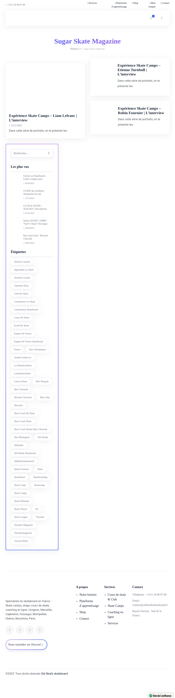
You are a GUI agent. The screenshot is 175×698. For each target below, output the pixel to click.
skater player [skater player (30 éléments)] (20, 527)
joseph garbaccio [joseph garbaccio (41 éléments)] (22, 376)
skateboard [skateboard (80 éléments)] (19, 496)
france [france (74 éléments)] (17, 368)
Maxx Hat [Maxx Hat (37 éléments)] (45, 416)
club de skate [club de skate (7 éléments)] (21, 312)
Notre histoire (88, 613)
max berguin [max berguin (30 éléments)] (42, 400)
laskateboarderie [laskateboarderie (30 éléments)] (22, 392)
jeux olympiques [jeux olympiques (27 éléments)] (37, 368)
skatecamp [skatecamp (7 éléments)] (39, 504)
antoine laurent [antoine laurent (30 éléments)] (22, 280)
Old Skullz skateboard (54, 692)
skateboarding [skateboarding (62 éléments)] (40, 496)
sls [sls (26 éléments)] (36, 527)
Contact (165, 3)
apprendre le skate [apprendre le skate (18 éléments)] (24, 288)
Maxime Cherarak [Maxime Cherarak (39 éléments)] (23, 416)
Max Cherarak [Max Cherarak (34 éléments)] (21, 408)
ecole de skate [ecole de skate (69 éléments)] (21, 344)
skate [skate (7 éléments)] (40, 488)
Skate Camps (116, 624)
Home (73, 49)
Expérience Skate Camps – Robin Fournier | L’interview (144, 124)
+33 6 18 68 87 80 (15, 4)
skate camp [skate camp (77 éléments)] (20, 504)
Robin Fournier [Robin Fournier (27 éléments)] (21, 488)
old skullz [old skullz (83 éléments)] (43, 456)
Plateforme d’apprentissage (119, 5)
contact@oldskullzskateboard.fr (150, 623)
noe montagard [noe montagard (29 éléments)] (21, 456)
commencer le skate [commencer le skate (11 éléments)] (24, 320)
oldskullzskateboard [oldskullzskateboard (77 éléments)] (24, 480)
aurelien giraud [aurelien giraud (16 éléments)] (22, 296)
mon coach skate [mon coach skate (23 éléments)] (22, 440)
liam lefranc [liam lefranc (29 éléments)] (20, 400)
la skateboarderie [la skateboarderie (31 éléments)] (23, 384)
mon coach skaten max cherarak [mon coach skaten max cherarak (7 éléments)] (30, 448)
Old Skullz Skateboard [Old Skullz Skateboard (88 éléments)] (25, 472)
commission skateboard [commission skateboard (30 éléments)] (26, 328)
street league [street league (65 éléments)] (20, 535)
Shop (135, 3)
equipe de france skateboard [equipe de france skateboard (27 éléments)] (28, 360)
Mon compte (151, 5)
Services (93, 3)
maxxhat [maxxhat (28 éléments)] (18, 424)
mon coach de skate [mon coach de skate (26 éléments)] (24, 432)
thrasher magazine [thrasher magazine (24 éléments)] (23, 543)
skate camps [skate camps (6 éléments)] (20, 512)
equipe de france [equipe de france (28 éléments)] (23, 352)
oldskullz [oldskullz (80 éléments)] (18, 464)
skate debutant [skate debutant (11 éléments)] (21, 520)
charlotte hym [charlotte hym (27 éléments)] (21, 304)
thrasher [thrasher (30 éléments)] (40, 535)
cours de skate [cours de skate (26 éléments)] (21, 336)
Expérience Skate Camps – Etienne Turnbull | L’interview (144, 71)
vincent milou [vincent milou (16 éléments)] (21, 559)
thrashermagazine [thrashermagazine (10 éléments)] (23, 551)
